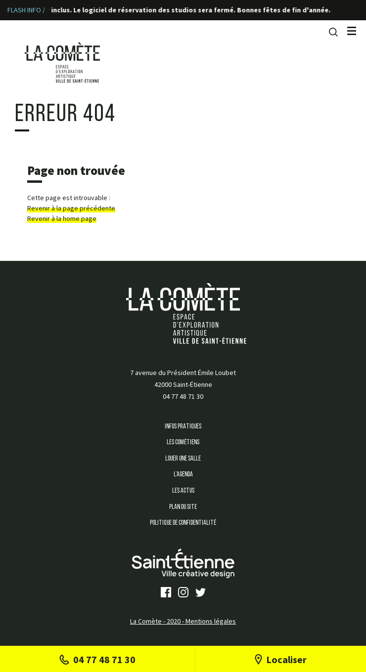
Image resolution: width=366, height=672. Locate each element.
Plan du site (183, 507)
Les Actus (183, 491)
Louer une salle (183, 458)
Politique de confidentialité (183, 523)
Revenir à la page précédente (71, 208)
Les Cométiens (183, 442)
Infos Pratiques (183, 426)
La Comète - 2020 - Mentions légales (183, 621)
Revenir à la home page (61, 218)
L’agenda (183, 474)
